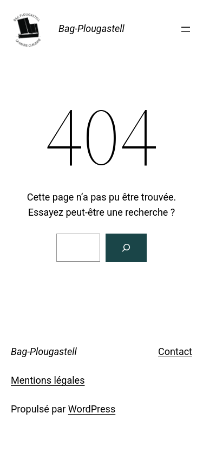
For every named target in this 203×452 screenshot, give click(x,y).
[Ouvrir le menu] (185, 29)
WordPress (91, 409)
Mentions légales (47, 380)
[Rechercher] (126, 248)
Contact (175, 351)
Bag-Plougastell (91, 28)
